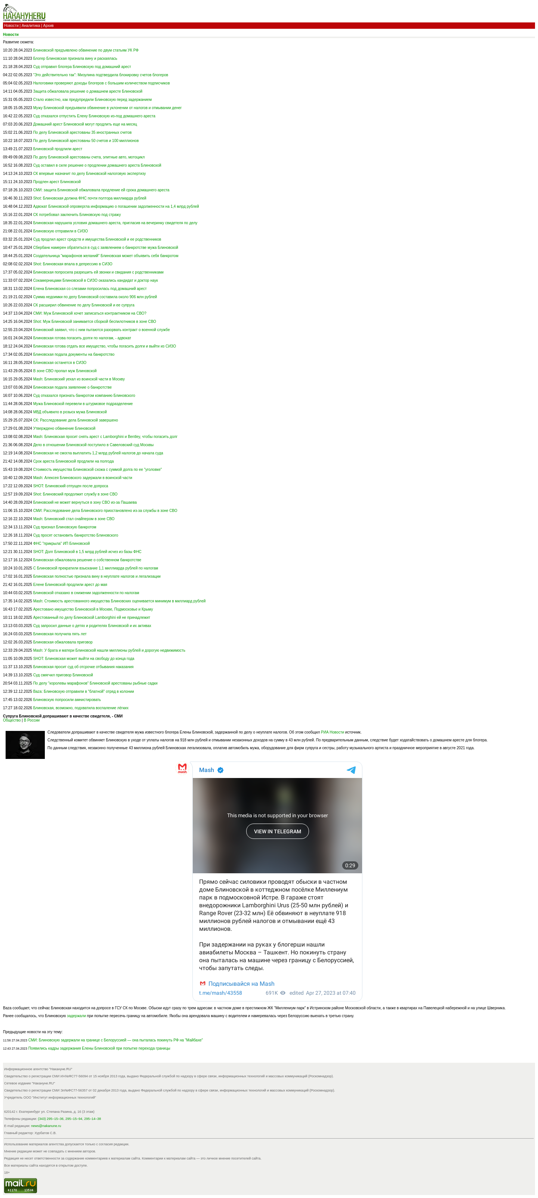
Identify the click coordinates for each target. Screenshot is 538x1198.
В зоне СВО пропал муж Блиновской (65, 371)
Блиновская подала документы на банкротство (74, 354)
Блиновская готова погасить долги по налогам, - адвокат (82, 338)
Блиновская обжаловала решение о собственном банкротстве (87, 560)
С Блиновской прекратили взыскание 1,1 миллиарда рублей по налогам (95, 568)
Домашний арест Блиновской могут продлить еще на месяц (85, 124)
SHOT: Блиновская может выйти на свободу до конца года (83, 659)
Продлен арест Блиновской (57, 182)
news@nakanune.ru (46, 1126)
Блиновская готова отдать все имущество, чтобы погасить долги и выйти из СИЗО (104, 346)
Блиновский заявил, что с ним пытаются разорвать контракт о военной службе (101, 330)
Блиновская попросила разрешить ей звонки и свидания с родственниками (98, 272)
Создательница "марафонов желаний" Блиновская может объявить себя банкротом (106, 256)
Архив (48, 26)
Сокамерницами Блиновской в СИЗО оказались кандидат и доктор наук (95, 280)
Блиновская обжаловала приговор (63, 642)
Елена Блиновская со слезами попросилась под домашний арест (90, 289)
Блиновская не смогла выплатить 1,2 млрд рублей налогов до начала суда (98, 453)
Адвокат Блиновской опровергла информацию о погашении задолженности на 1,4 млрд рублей (116, 206)
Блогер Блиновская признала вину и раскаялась (75, 58)
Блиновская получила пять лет (60, 634)
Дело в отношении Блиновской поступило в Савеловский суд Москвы (93, 445)
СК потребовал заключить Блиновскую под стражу (77, 215)
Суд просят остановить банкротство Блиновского (75, 535)
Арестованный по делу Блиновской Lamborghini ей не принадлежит (91, 617)
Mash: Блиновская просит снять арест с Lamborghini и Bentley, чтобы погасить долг (105, 437)
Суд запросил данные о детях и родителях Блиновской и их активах (92, 626)
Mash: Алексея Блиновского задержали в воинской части (82, 478)
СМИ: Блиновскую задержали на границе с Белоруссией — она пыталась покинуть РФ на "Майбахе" (115, 1040)
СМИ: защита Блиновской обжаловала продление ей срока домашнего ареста (101, 190)
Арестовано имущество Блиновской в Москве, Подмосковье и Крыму (93, 609)
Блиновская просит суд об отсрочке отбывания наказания (83, 667)
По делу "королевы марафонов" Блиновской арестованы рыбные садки (95, 683)
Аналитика (31, 26)
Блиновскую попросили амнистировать (67, 700)
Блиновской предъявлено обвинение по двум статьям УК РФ (86, 50)
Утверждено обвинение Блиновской (64, 428)
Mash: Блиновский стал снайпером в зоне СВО (74, 519)
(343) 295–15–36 (51, 1119)
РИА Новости (332, 732)
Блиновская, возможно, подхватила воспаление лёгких (81, 708)
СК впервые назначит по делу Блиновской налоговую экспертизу (89, 174)
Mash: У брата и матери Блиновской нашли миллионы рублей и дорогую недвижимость (109, 650)
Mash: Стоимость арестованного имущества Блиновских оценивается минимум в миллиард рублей (119, 601)
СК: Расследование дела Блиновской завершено (75, 420)
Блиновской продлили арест (58, 149)
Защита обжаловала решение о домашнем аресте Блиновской (87, 91)
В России (32, 720)
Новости (11, 26)
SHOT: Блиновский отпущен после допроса (70, 486)
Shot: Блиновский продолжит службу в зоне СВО (75, 494)
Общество (12, 720)
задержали (76, 1016)
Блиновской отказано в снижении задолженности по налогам (86, 593)
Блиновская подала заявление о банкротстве (72, 387)
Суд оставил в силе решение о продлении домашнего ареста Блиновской (97, 165)
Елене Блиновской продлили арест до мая (70, 585)
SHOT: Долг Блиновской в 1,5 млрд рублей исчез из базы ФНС (87, 552)
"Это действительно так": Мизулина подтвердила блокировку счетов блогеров (100, 75)
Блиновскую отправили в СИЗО (60, 231)
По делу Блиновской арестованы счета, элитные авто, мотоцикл (89, 157)
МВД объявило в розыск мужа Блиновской (70, 412)
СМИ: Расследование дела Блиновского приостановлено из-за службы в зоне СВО (105, 511)
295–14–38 (92, 1119)
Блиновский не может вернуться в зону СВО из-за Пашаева (85, 502)
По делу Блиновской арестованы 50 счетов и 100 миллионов (86, 141)
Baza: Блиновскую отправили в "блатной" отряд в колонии (83, 691)
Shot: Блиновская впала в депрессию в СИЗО (72, 264)
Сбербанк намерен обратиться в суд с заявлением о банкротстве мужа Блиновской (105, 248)
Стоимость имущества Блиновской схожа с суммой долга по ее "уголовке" (97, 469)
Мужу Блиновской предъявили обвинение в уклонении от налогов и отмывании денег (107, 108)
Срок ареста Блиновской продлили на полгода (73, 461)
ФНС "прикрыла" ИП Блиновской (61, 543)
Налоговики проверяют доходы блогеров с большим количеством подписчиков (101, 83)
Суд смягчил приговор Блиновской (63, 675)
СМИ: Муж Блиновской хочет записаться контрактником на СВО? (89, 313)
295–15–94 (73, 1119)
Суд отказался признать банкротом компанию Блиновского (84, 395)
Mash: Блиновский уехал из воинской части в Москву (79, 379)
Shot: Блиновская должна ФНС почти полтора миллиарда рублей (89, 198)
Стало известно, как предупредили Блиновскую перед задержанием (92, 100)
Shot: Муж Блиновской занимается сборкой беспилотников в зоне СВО (94, 321)
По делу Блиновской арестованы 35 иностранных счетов (82, 132)
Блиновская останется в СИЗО (60, 363)
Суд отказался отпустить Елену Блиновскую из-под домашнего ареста (94, 116)
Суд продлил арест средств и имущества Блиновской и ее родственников (97, 239)
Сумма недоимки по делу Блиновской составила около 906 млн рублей (95, 297)
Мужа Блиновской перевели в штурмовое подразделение (83, 404)
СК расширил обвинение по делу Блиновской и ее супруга (83, 305)
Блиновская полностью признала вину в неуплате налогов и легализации (97, 576)
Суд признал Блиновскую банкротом (64, 527)
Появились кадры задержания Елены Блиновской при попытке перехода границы (99, 1048)
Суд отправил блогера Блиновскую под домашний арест (82, 67)
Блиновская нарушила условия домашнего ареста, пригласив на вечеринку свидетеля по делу (115, 223)
